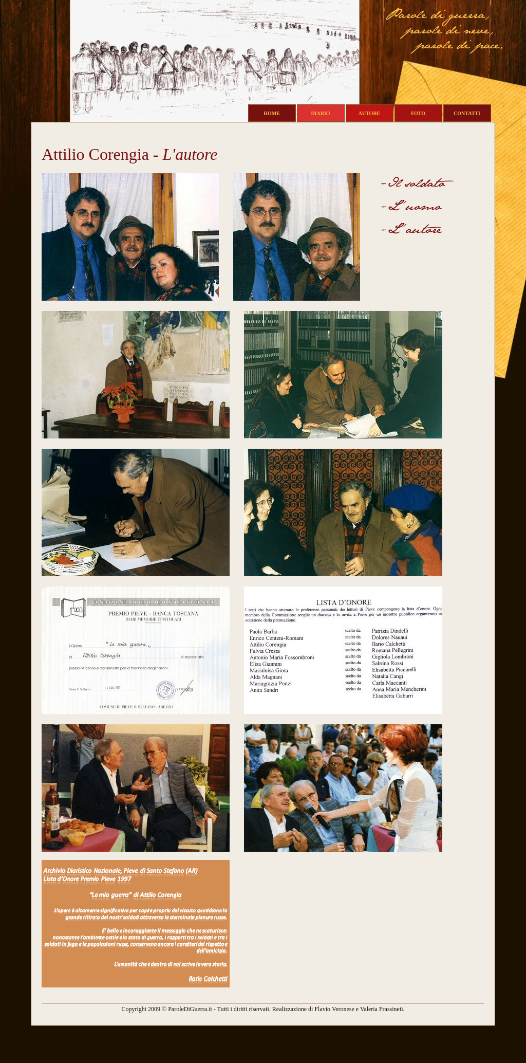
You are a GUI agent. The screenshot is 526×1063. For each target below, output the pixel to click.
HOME (272, 113)
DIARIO (320, 113)
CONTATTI (467, 113)
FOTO (418, 113)
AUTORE (370, 113)
